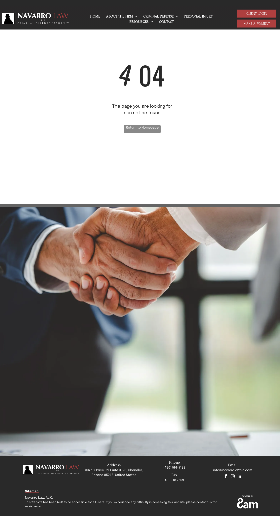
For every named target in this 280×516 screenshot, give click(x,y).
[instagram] (233, 476)
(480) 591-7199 (174, 467)
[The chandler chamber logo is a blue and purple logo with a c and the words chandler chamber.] (96, 166)
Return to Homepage (142, 127)
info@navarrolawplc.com (232, 470)
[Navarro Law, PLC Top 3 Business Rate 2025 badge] (142, 166)
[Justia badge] (234, 166)
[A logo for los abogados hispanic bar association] (188, 166)
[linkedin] (239, 476)
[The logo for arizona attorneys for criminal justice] (50, 166)
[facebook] (226, 476)
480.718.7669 (174, 480)
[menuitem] (95, 16)
